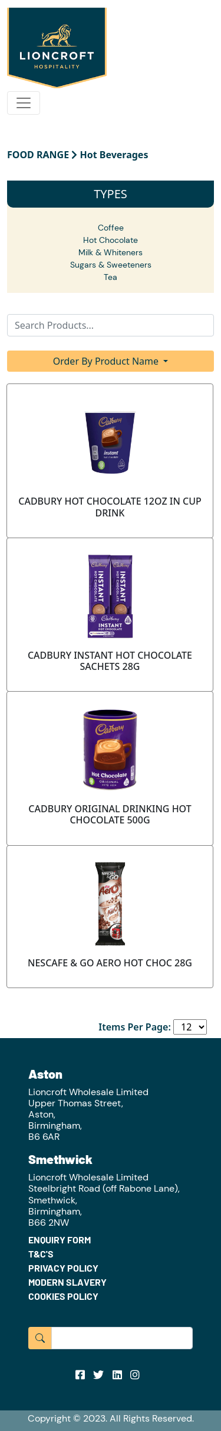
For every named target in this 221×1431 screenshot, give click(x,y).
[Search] (110, 325)
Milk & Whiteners (110, 252)
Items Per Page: (134, 1026)
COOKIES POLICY (63, 1296)
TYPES (110, 194)
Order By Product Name (107, 361)
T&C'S (41, 1253)
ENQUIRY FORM (59, 1239)
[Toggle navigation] (23, 103)
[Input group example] (122, 1338)
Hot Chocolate (110, 240)
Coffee (111, 227)
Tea (110, 277)
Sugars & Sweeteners (110, 264)
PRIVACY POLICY (63, 1267)
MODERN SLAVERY (67, 1281)
